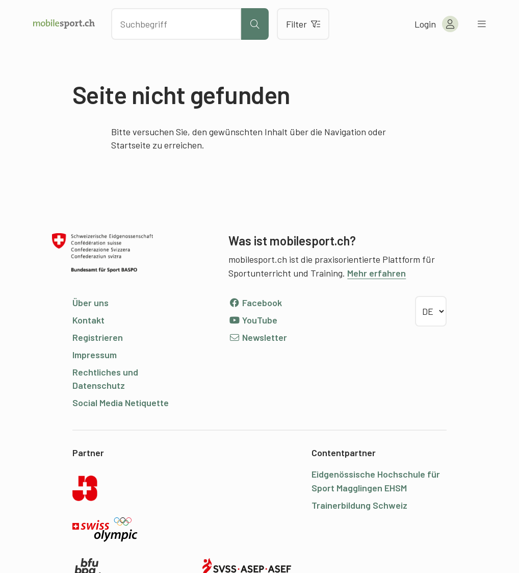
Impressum (94, 354)
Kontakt (88, 320)
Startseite (130, 145)
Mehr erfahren (376, 273)
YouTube (252, 320)
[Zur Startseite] (64, 24)
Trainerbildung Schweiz (359, 505)
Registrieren (97, 337)
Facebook (255, 302)
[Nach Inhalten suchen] (176, 24)
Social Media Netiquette (120, 402)
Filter (303, 24)
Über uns (90, 302)
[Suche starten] (255, 24)
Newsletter (257, 337)
